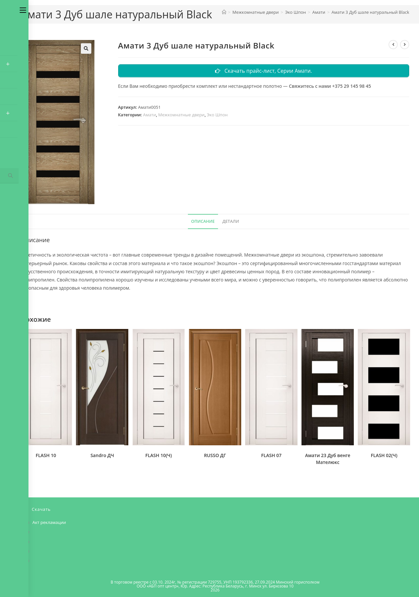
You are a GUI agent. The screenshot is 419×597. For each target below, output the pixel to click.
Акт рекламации (49, 522)
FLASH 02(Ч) (384, 455)
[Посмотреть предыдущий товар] (393, 44)
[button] (86, 48)
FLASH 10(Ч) (158, 455)
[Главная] (224, 12)
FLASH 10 (46, 455)
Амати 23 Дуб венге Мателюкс (327, 458)
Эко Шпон (217, 116)
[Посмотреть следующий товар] (404, 44)
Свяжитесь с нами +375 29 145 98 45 (330, 87)
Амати (149, 116)
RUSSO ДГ (215, 455)
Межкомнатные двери (181, 116)
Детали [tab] (230, 221)
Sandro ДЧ (102, 455)
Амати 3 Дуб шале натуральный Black (370, 12)
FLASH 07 (271, 455)
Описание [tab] (203, 221)
